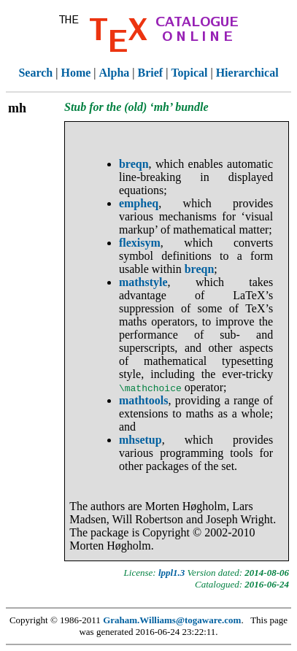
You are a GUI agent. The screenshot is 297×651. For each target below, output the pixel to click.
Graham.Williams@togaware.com (172, 620)
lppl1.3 (171, 572)
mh (17, 108)
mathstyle (143, 282)
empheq (138, 203)
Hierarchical (247, 72)
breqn (134, 164)
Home (75, 72)
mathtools (144, 400)
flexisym (140, 242)
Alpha (114, 72)
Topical (189, 72)
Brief (150, 72)
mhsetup (140, 440)
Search (35, 72)
